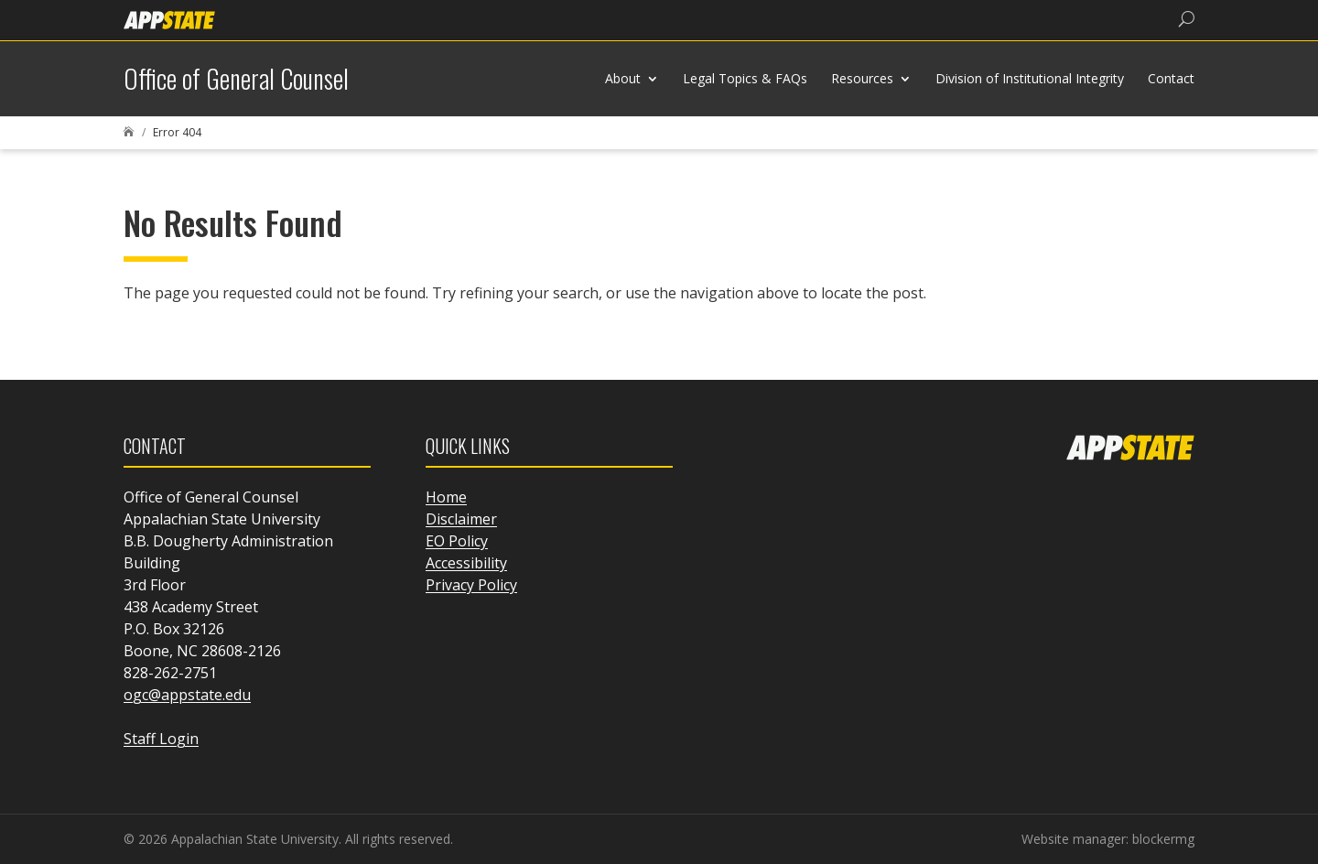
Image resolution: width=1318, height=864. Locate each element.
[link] (169, 19)
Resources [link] (862, 78)
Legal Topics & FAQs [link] (745, 78)
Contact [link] (1171, 78)
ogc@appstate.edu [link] (187, 695)
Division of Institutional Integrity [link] (1029, 78)
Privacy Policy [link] (471, 585)
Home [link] (446, 497)
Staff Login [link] (161, 739)
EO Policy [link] (457, 541)
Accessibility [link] (466, 563)
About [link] (623, 78)
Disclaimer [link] (461, 519)
